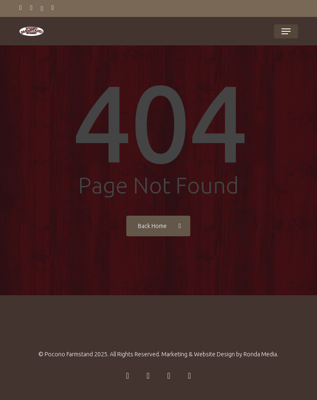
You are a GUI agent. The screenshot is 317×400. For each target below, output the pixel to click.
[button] (286, 31)
